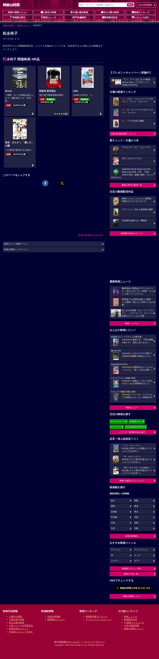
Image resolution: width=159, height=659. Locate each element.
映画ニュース (48, 17)
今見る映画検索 (145, 5)
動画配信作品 (110, 17)
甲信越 (114, 517)
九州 (113, 528)
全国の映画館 (53, 616)
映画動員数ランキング (96, 616)
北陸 (136, 517)
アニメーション (141, 550)
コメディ (115, 561)
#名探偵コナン (135, 421)
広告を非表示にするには (90, 235)
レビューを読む (140, 17)
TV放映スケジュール (134, 622)
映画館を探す (17, 17)
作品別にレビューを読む (21, 632)
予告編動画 (79, 17)
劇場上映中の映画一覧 (132, 185)
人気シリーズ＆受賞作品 (21, 625)
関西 (113, 506)
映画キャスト (23, 25)
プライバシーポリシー (94, 642)
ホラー (137, 561)
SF (112, 555)
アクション (116, 550)
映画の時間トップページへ (16, 249)
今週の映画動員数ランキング (123, 134)
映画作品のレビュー (19, 628)
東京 (113, 501)
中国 (113, 523)
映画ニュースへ (132, 323)
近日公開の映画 (110, 12)
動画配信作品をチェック (132, 233)
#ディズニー (115, 427)
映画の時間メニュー (17, 12)
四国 (136, 523)
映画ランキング (140, 12)
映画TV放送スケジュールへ (132, 481)
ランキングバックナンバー (99, 619)
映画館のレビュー (56, 619)
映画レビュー (132, 407)
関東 (136, 501)
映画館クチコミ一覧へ (132, 568)
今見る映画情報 (131, 625)
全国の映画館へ (132, 536)
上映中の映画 (48, 12)
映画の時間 (8, 25)
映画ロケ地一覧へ (132, 574)
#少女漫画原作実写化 (134, 427)
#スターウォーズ (117, 421)
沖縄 (136, 528)
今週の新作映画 (79, 12)
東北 (136, 512)
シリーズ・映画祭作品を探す (132, 432)
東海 (136, 506)
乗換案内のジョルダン (70, 642)
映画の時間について (132, 596)
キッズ (137, 555)
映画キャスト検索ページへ (16, 244)
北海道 (114, 512)
